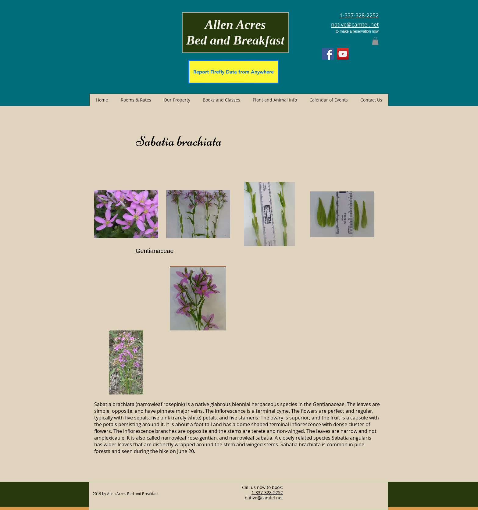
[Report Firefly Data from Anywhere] (233, 72)
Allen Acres (235, 25)
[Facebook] (328, 54)
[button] (375, 41)
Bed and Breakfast (235, 40)
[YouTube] (343, 54)
